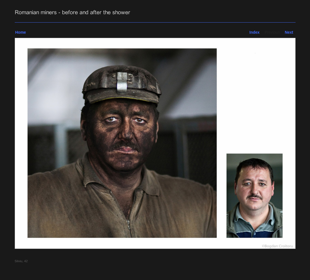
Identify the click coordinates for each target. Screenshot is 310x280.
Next (289, 32)
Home (20, 32)
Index (254, 32)
